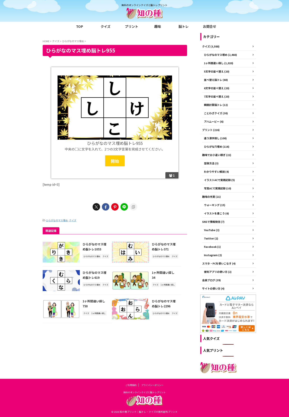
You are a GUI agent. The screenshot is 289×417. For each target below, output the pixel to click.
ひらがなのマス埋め (57, 220)
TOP (79, 26)
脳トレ (184, 26)
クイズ (105, 26)
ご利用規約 (131, 385)
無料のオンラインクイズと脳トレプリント (144, 392)
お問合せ (209, 26)
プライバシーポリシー (152, 385)
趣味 (157, 26)
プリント (131, 26)
